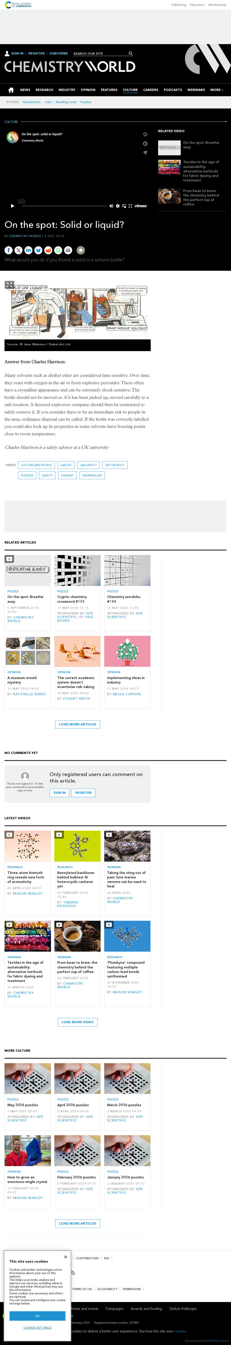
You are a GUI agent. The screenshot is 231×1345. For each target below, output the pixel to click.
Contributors (87, 1258)
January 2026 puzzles (125, 1177)
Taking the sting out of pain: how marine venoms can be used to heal (126, 880)
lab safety (88, 465)
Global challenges (183, 1309)
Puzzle (13, 591)
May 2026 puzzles (22, 1105)
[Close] (66, 1257)
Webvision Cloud (217, 1340)
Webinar (114, 867)
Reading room (66, 102)
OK (37, 1316)
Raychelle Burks (29, 694)
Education (197, 5)
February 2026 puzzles (76, 1177)
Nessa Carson (127, 694)
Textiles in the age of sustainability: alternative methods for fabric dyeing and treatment (201, 171)
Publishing (179, 5)
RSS (106, 1258)
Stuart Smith (76, 699)
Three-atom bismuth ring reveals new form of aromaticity (25, 877)
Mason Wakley (28, 894)
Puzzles (86, 102)
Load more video (78, 1022)
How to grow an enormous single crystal (27, 1179)
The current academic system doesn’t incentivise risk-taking (76, 682)
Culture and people (36, 465)
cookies (180, 1331)
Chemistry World (25, 236)
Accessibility (107, 1289)
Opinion (14, 672)
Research (15, 867)
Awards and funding (146, 1309)
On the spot (115, 465)
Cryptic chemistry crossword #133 (72, 599)
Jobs (48, 102)
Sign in (59, 793)
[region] (37, 1295)
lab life (66, 465)
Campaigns (114, 1309)
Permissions (132, 1289)
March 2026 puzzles (124, 1105)
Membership (217, 5)
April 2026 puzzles (73, 1105)
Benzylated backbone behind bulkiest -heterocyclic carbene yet (75, 880)
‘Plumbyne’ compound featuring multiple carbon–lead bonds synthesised (126, 969)
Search (130, 53)
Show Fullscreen (9, 285)
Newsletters (32, 102)
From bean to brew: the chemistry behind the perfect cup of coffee (201, 198)
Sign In (17, 53)
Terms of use (82, 1289)
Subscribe (59, 53)
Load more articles (77, 724)
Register (36, 53)
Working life (92, 475)
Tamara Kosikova (68, 904)
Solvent (67, 475)
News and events (84, 1309)
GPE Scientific (75, 615)
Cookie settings (37, 1327)
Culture (11, 122)
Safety (47, 475)
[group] (215, 89)
